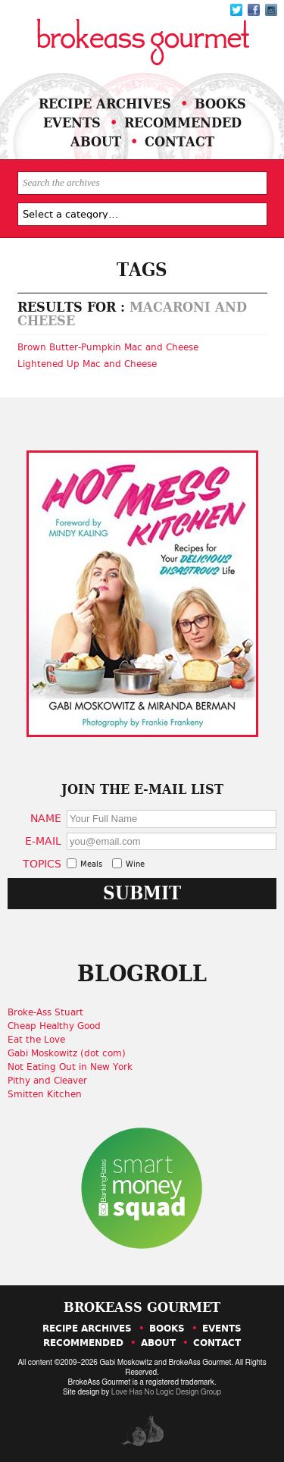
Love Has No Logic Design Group (166, 1392)
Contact (179, 141)
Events (72, 122)
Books (220, 103)
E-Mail (43, 840)
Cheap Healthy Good (54, 1026)
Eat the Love (36, 1039)
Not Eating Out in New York (70, 1067)
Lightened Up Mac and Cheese (87, 364)
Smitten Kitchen (45, 1094)
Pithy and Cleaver (47, 1080)
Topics (42, 863)
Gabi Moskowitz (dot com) (67, 1053)
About (95, 141)
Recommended (183, 122)
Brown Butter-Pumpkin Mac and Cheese (107, 347)
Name (45, 818)
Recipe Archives (105, 103)
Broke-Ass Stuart (45, 1012)
